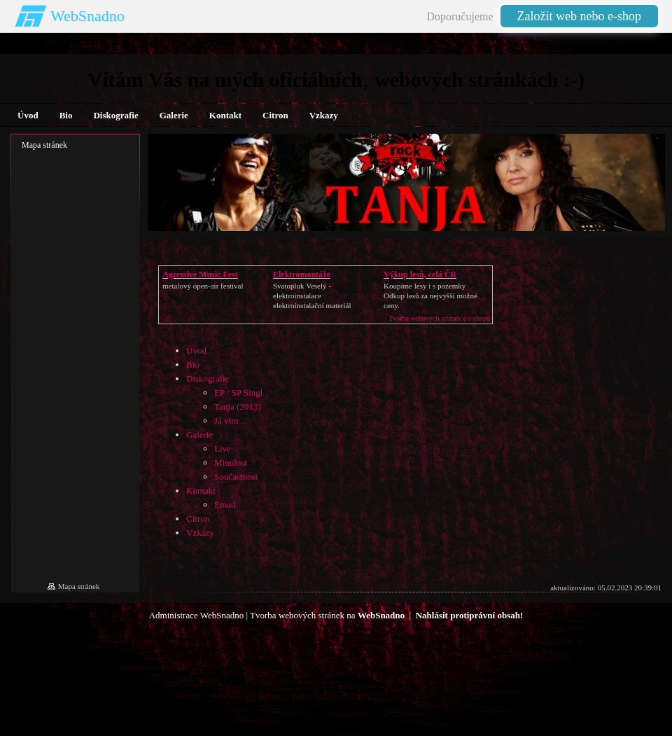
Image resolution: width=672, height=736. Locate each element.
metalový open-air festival (202, 286)
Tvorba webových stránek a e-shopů (439, 318)
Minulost (230, 462)
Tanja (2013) (237, 406)
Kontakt (201, 490)
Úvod (196, 350)
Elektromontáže (301, 274)
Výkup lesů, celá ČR (420, 274)
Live (222, 448)
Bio (193, 364)
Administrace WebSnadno (196, 615)
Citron (197, 518)
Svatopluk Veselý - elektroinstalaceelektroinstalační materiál (312, 296)
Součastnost (236, 476)
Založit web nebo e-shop (579, 16)
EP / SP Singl (238, 392)
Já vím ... (230, 420)
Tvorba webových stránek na (327, 615)
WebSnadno (87, 16)
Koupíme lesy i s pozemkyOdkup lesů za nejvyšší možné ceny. (430, 296)
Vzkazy (200, 532)
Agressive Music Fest (200, 274)
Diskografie (207, 378)
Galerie (199, 434)
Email (225, 504)
